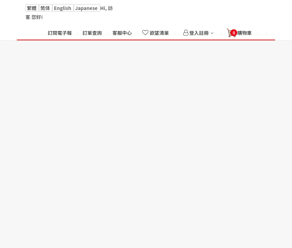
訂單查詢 (92, 32)
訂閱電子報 (60, 32)
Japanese (87, 7)
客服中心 (122, 32)
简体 (45, 7)
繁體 (32, 7)
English (63, 7)
